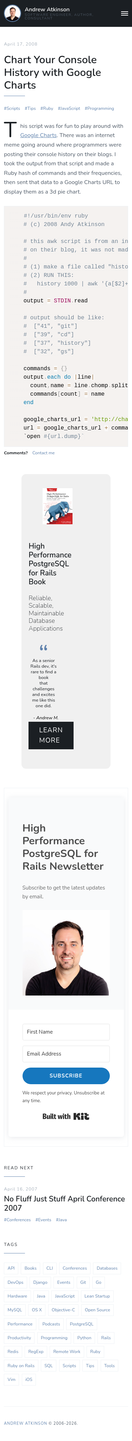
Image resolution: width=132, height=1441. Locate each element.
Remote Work (66, 1351)
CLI (49, 1267)
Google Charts (38, 134)
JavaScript (70, 108)
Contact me (43, 452)
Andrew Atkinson (47, 9)
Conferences (19, 1219)
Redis (13, 1351)
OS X (37, 1309)
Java (62, 1219)
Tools (109, 1365)
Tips (31, 108)
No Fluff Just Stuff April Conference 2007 (64, 1203)
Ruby (48, 108)
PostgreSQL (82, 1323)
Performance (20, 1323)
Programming (100, 108)
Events (44, 1219)
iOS (28, 1379)
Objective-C (63, 1309)
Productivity (19, 1337)
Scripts (13, 108)
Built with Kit (66, 1115)
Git (83, 1281)
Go (98, 1281)
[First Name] (66, 1031)
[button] (66, 952)
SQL (48, 1365)
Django (40, 1281)
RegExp (35, 1351)
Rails (106, 1337)
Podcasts (51, 1323)
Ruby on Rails (21, 1365)
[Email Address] (66, 1053)
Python (84, 1337)
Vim (11, 1379)
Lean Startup (97, 1295)
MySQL (15, 1309)
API (11, 1267)
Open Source (97, 1309)
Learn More (51, 734)
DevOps (16, 1281)
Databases (107, 1267)
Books (31, 1267)
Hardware (17, 1295)
